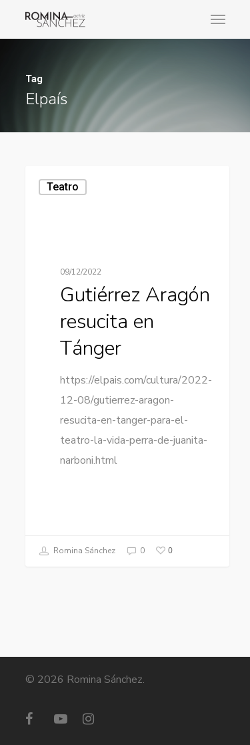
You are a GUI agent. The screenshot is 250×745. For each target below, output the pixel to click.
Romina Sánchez (77, 551)
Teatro (63, 186)
